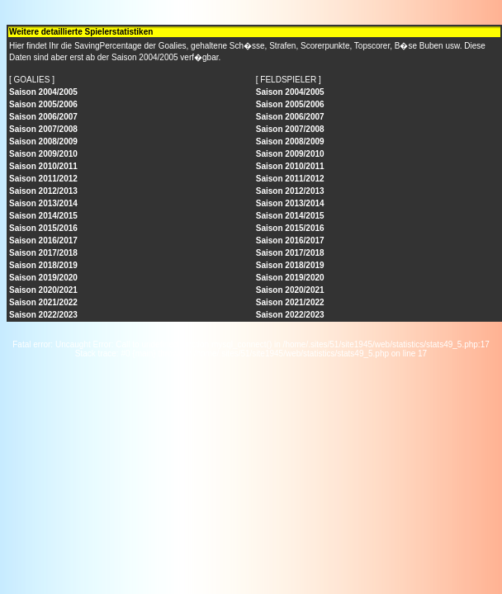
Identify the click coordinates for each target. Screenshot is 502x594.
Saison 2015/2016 (43, 228)
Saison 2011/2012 (43, 178)
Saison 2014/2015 (43, 215)
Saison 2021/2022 (43, 302)
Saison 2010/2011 (43, 166)
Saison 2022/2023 (43, 314)
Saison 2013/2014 (43, 203)
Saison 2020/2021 (43, 290)
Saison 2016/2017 (43, 240)
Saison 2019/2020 (43, 277)
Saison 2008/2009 (43, 141)
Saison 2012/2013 (43, 191)
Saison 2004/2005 (43, 92)
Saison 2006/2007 (43, 116)
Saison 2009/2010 (43, 153)
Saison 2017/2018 (43, 252)
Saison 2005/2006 (43, 104)
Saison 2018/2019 (43, 265)
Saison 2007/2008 (43, 129)
